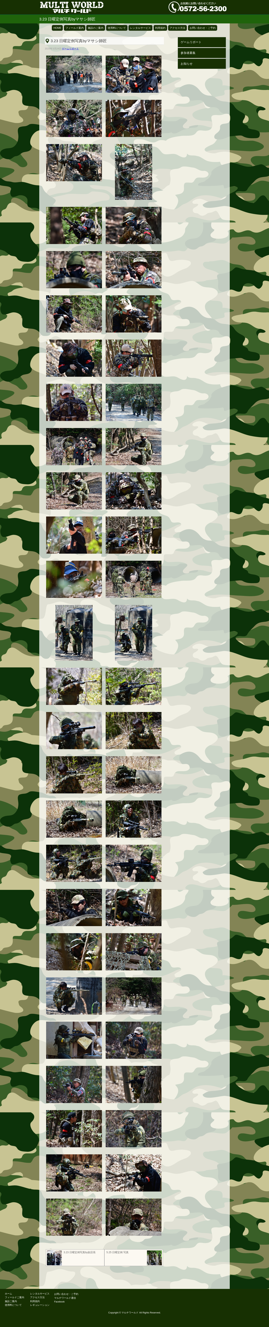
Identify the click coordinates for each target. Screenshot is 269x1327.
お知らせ (187, 63)
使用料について (117, 27)
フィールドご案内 (14, 1297)
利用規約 (160, 27)
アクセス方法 (177, 27)
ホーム (8, 1293)
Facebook (59, 1301)
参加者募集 (188, 52)
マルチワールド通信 (65, 1298)
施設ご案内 (11, 1301)
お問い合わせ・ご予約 (203, 27)
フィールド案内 (74, 27)
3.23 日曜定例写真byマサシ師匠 (79, 41)
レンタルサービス (140, 27)
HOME (57, 27)
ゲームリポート (70, 48)
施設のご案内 (95, 27)
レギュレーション (39, 1305)
